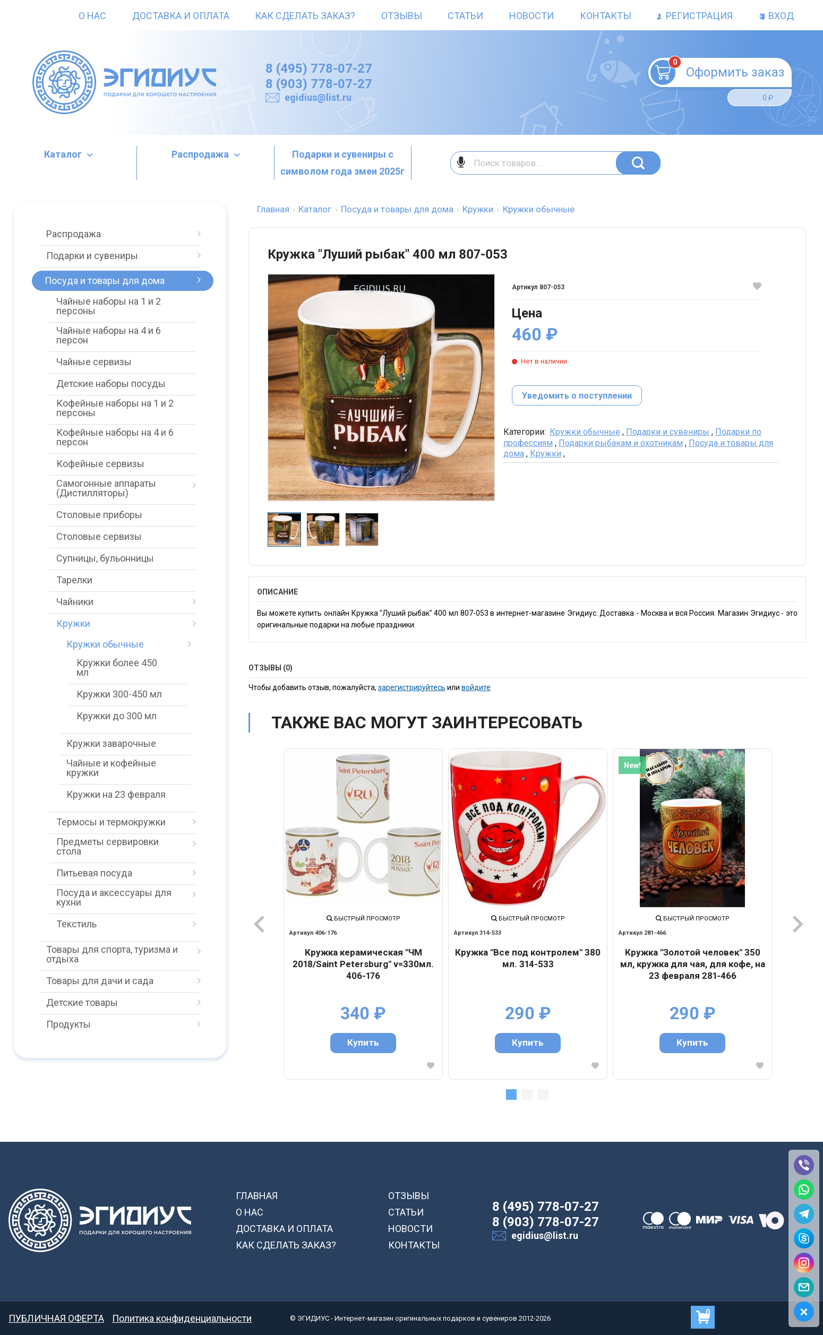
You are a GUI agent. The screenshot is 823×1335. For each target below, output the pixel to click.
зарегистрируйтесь (411, 687)
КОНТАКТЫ (414, 1245)
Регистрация (695, 15)
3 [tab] (543, 1094)
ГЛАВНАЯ (257, 1195)
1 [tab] (511, 1094)
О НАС (249, 1212)
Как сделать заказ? (305, 15)
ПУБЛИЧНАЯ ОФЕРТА (56, 1318)
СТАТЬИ (406, 1212)
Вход (776, 15)
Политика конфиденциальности (182, 1318)
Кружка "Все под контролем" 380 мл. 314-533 (528, 958)
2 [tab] (527, 1094)
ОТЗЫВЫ (408, 1195)
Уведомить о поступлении (577, 396)
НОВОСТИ (410, 1228)
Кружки (545, 454)
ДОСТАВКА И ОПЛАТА (284, 1228)
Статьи (465, 15)
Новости (531, 15)
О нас (92, 15)
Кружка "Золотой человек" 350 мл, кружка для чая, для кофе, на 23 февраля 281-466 (692, 963)
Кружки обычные (585, 432)
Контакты (605, 15)
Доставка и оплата (180, 15)
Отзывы (401, 15)
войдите (476, 687)
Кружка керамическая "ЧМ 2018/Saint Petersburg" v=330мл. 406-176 (363, 963)
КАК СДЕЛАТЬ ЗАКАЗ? (286, 1245)
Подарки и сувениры (667, 432)
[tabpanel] (363, 914)
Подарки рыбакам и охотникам (621, 443)
